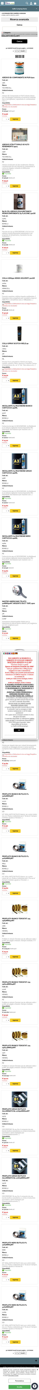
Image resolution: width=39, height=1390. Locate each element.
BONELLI (5, 224)
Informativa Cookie (13, 1375)
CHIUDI (37, 1369)
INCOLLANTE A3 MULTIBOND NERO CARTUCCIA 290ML (16, 537)
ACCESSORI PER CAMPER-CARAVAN (25, 34)
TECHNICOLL (6, 88)
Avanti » (23, 51)
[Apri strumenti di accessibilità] (34, 1386)
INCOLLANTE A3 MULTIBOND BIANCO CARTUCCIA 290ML (17, 407)
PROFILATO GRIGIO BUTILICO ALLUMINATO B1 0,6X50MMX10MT (16, 1110)
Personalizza (19, 1381)
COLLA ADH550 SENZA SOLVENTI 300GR (18, 278)
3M (3, 354)
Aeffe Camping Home (19, 9)
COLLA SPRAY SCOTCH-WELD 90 (15, 343)
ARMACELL (6, 288)
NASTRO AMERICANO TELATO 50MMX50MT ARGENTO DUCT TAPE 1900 (18, 602)
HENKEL (5, 931)
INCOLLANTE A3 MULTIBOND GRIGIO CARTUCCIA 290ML (17, 472)
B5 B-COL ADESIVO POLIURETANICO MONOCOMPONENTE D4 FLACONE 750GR (18, 212)
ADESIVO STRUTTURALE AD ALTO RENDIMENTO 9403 (15, 146)
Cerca (19, 25)
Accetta (19, 1387)
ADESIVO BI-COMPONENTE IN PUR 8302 (18, 78)
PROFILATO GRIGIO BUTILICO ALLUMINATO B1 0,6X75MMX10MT (16, 1177)
